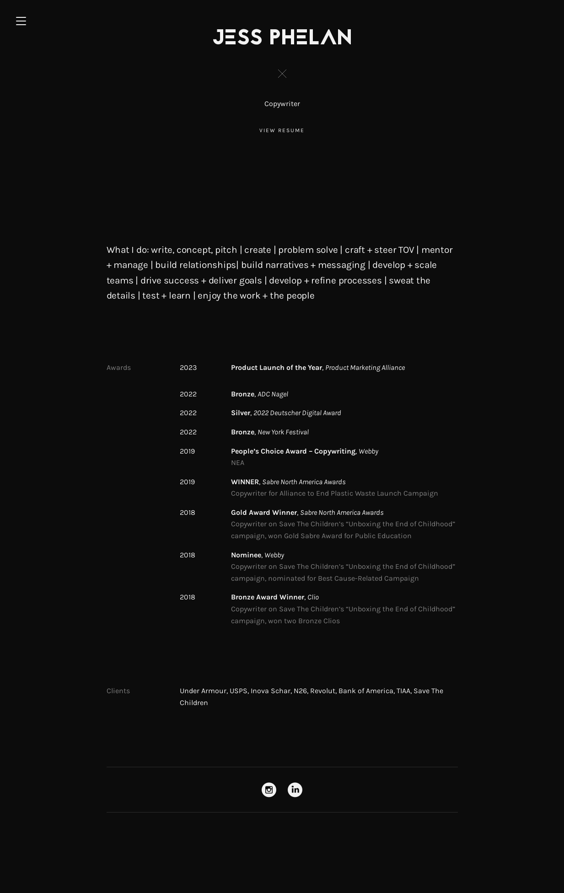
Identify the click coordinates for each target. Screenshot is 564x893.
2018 (187, 512)
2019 (187, 451)
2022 (188, 394)
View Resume (282, 130)
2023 (188, 367)
